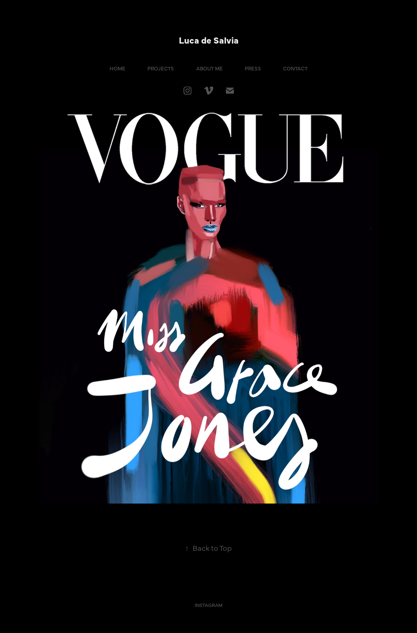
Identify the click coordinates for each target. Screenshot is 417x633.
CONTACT (295, 68)
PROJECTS (160, 68)
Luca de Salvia (209, 39)
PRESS (253, 68)
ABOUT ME (209, 68)
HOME (117, 68)
